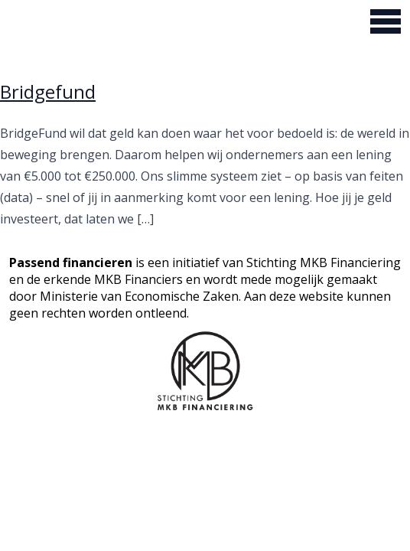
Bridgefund (48, 91)
